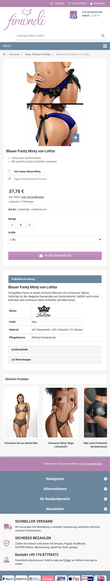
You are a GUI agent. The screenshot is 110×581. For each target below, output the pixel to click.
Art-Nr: (12, 209)
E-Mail (67, 560)
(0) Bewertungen (21, 359)
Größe (12, 232)
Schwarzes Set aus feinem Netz (21, 443)
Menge (12, 218)
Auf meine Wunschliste (27, 171)
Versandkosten (93, 463)
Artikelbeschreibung (23, 279)
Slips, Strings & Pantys (38, 54)
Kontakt (59, 3)
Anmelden (99, 3)
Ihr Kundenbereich (55, 499)
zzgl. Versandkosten (32, 196)
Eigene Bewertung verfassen (30, 178)
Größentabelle (19, 349)
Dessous (14, 54)
